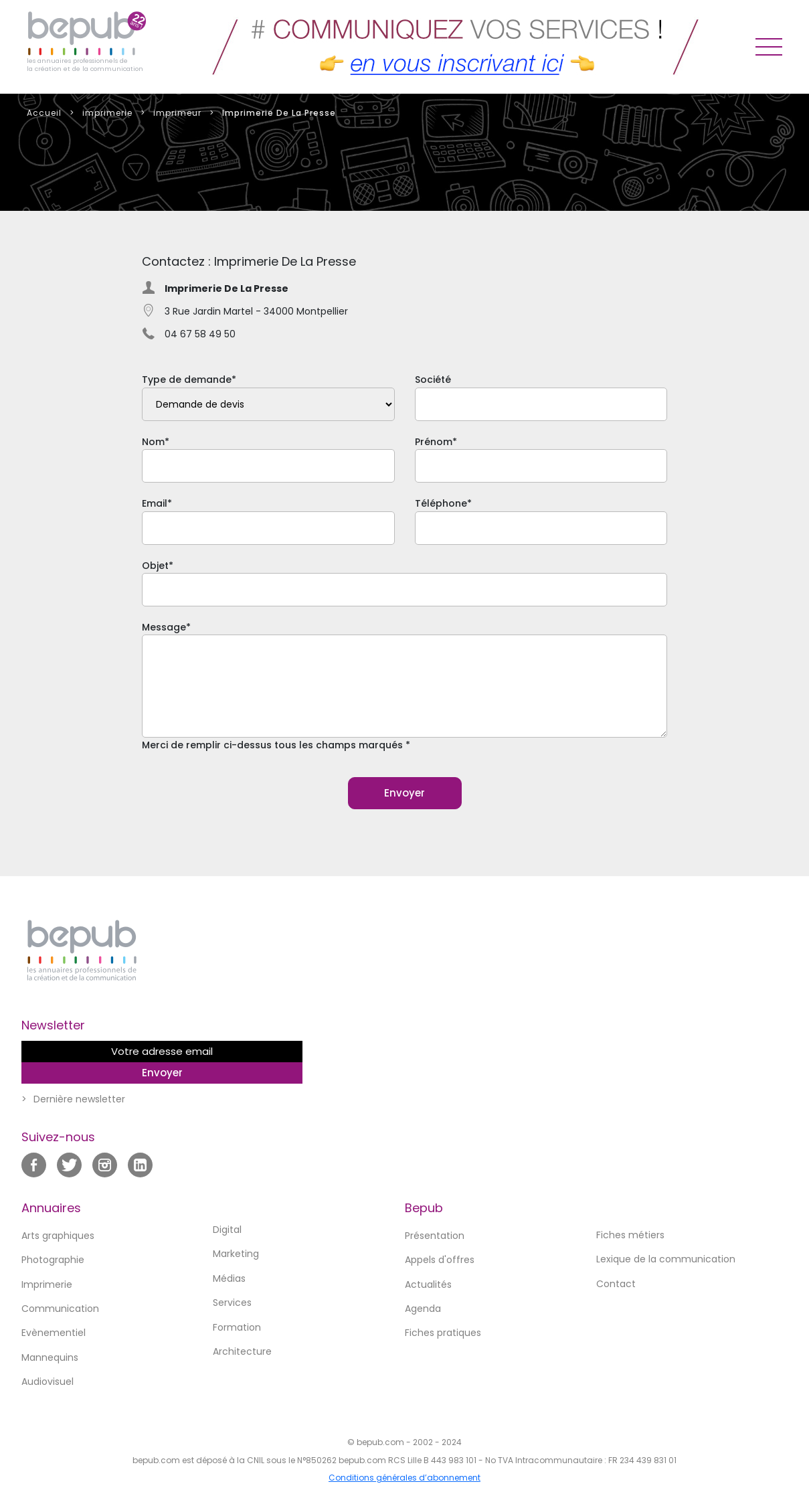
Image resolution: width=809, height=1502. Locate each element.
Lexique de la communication (665, 1259)
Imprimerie (46, 1284)
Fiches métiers (630, 1235)
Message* (404, 686)
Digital (227, 1229)
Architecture (242, 1351)
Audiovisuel (47, 1381)
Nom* (268, 459)
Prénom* (541, 459)
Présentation (434, 1235)
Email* (268, 520)
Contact (616, 1283)
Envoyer (404, 793)
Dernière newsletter (79, 1099)
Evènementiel (53, 1332)
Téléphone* (541, 520)
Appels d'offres (439, 1259)
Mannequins (49, 1357)
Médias (229, 1278)
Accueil (44, 112)
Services (232, 1302)
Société (541, 396)
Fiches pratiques (443, 1332)
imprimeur (177, 112)
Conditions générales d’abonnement (404, 1477)
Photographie (52, 1259)
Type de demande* (268, 396)
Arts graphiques (57, 1235)
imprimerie (107, 112)
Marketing (236, 1253)
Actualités (428, 1284)
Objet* (404, 582)
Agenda (423, 1308)
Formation (237, 1327)
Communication (60, 1308)
